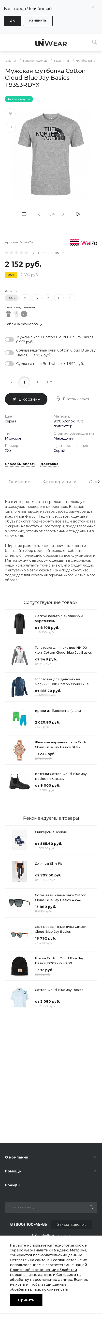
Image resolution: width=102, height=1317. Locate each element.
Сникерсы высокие (51, 841)
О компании (16, 1157)
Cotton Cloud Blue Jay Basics (59, 999)
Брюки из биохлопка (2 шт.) (58, 720)
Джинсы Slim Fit (48, 873)
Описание (19, 491)
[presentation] (99, 491)
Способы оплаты (20, 473)
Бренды (12, 1185)
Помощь (13, 1171)
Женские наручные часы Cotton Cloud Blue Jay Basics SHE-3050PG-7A (62, 756)
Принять (26, 1300)
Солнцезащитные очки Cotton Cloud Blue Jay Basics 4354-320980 (60, 909)
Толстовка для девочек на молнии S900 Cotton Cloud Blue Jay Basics (62, 693)
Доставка (49, 473)
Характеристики (60, 491)
